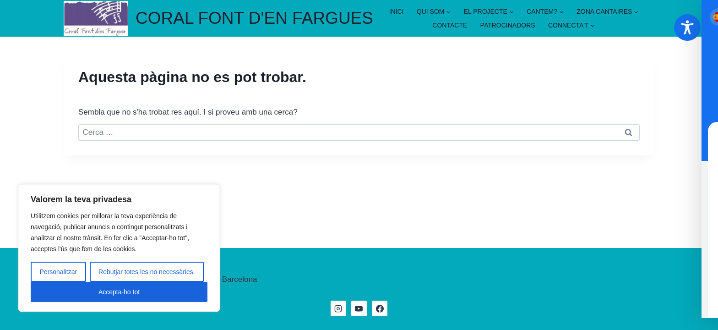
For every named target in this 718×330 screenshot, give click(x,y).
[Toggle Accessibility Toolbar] (687, 27)
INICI (396, 11)
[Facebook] (379, 308)
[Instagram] (338, 308)
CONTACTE (449, 25)
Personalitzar (58, 271)
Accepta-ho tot (119, 292)
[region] (119, 248)
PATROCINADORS (507, 25)
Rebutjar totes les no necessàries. (146, 271)
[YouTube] (359, 308)
